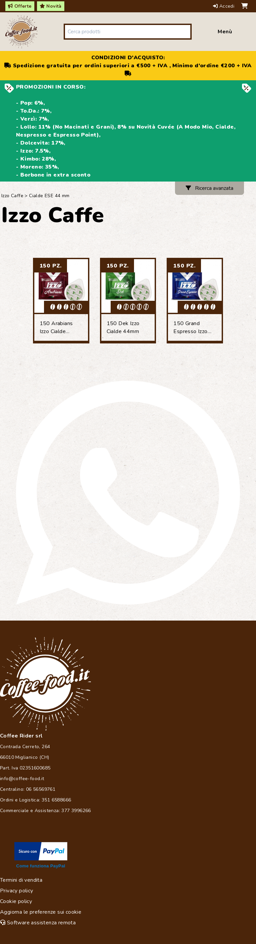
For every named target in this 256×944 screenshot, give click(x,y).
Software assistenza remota (38, 922)
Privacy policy (16, 890)
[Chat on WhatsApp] (128, 493)
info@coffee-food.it (22, 778)
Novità (51, 6)
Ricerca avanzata (209, 188)
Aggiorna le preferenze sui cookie (40, 912)
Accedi (224, 6)
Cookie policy (16, 901)
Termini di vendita (21, 880)
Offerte (20, 6)
